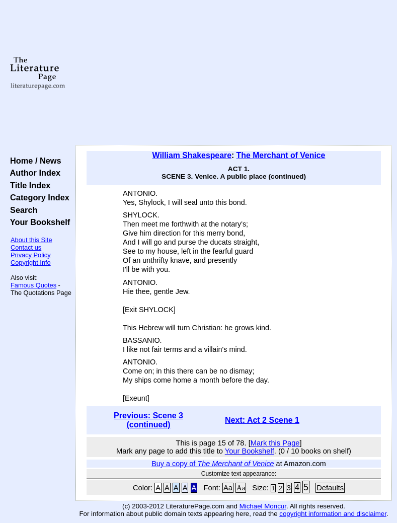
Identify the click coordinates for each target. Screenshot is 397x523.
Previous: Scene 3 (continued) (148, 420)
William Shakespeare (191, 155)
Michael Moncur (263, 506)
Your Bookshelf (38, 222)
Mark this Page (275, 443)
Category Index (37, 197)
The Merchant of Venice (281, 155)
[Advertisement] (233, 73)
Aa (227, 488)
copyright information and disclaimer (332, 513)
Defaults (330, 488)
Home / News (33, 160)
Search (21, 209)
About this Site (31, 240)
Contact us (26, 247)
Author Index (33, 172)
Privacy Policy (31, 255)
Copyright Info (31, 262)
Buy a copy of (212, 464)
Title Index (28, 185)
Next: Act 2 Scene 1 (262, 420)
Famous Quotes (33, 285)
